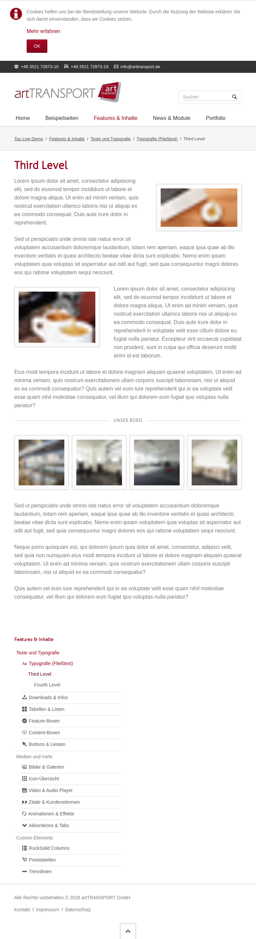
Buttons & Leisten (47, 744)
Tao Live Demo (28, 138)
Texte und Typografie (111, 138)
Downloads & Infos (48, 697)
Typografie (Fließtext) (157, 138)
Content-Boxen (44, 732)
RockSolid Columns (49, 848)
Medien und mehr (34, 756)
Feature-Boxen (44, 721)
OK (37, 46)
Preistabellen (42, 860)
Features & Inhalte (66, 138)
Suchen (234, 97)
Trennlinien (40, 871)
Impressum (47, 909)
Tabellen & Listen (47, 709)
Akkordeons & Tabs (49, 825)
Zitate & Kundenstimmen (54, 802)
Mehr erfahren (43, 31)
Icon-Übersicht (44, 778)
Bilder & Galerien (46, 767)
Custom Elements (34, 837)
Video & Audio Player (51, 790)
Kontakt (22, 909)
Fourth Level (47, 684)
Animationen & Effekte (51, 813)
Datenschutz (78, 909)
